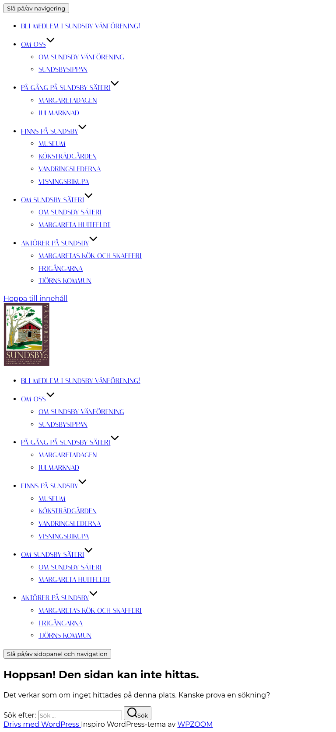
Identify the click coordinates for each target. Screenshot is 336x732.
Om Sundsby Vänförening (81, 57)
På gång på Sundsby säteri (70, 87)
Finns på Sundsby (54, 131)
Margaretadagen (67, 100)
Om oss (38, 44)
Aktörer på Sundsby (59, 243)
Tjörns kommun (64, 280)
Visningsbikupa (63, 181)
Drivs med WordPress (42, 724)
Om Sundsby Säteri (57, 200)
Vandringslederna (69, 169)
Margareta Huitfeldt (74, 225)
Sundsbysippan (63, 69)
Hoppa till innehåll (35, 298)
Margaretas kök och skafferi (90, 256)
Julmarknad (58, 113)
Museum (52, 143)
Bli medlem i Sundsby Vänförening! (80, 26)
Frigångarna (60, 268)
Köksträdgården (67, 156)
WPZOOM (195, 724)
